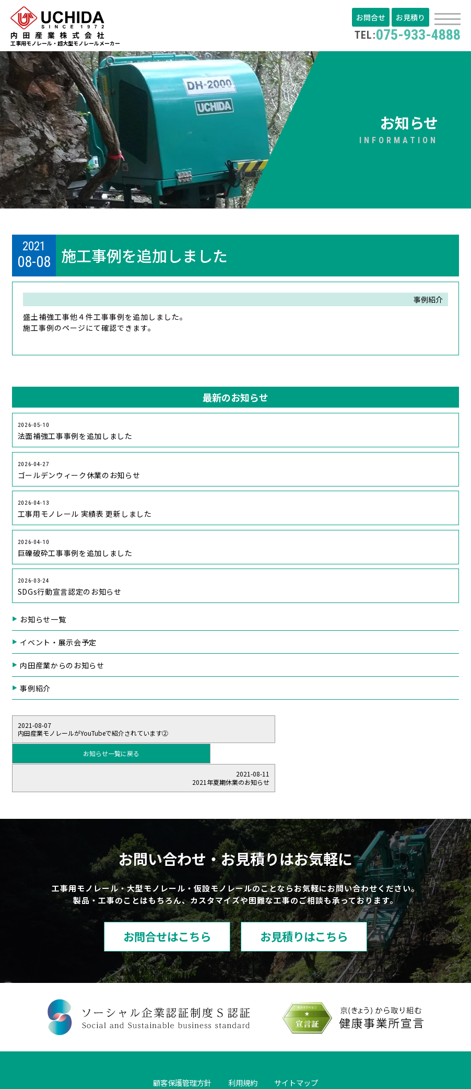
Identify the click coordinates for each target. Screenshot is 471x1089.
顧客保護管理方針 (175, 1040)
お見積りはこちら (316, 893)
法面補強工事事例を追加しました (76, 433)
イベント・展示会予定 (59, 648)
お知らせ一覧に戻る (235, 734)
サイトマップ (304, 1040)
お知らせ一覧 (43, 625)
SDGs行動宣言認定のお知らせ (71, 592)
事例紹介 (36, 694)
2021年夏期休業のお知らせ (370, 735)
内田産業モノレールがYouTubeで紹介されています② (101, 735)
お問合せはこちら (154, 893)
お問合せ (372, 17)
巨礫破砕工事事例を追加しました (76, 552)
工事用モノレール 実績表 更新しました (86, 513)
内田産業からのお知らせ (63, 671)
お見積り (411, 17)
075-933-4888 (404, 34)
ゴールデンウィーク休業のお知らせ (80, 473)
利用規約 (244, 1040)
